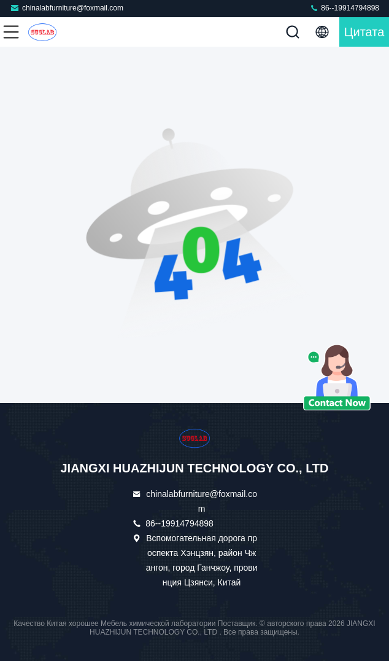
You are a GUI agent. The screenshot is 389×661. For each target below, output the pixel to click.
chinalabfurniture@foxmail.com (66, 7)
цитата (364, 32)
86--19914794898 (344, 7)
